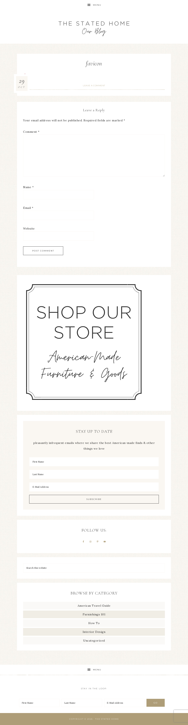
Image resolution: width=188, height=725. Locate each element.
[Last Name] (94, 474)
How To (94, 623)
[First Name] (94, 461)
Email (28, 208)
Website (29, 228)
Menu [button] (97, 5)
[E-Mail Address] (94, 487)
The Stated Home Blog (94, 27)
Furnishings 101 (94, 614)
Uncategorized (94, 640)
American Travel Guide (94, 605)
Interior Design (94, 632)
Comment (31, 132)
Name (28, 187)
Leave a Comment (94, 85)
